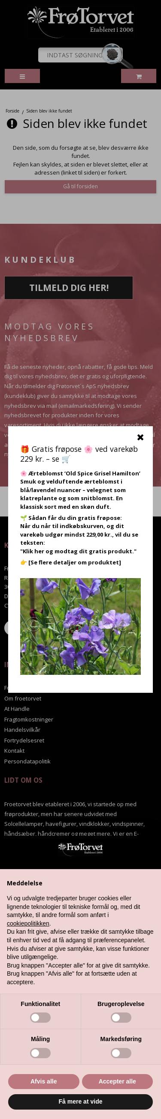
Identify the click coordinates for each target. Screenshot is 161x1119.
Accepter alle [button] (117, 1081)
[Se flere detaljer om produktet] (74, 562)
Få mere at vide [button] (81, 1101)
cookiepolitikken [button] (28, 923)
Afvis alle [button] (43, 1081)
